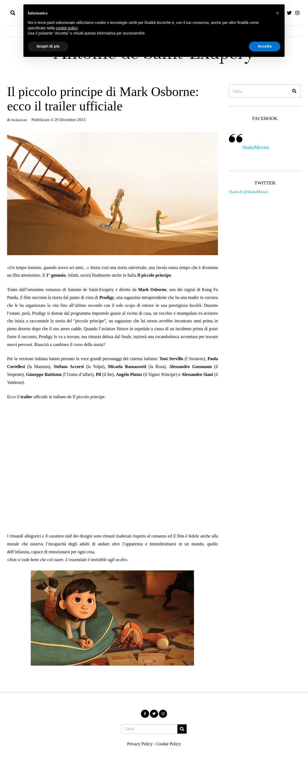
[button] (294, 91)
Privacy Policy (140, 744)
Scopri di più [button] (48, 46)
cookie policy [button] (67, 28)
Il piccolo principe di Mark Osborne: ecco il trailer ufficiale (103, 98)
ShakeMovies (255, 147)
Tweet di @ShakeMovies (248, 192)
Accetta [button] (265, 46)
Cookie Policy (168, 744)
